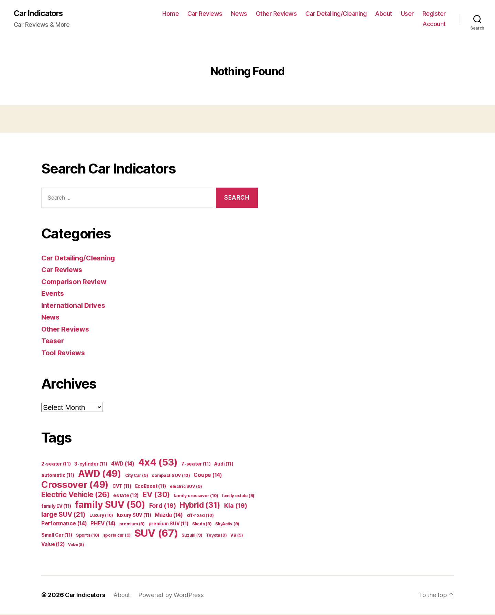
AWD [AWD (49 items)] (99, 474)
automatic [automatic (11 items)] (57, 476)
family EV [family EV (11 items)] (56, 507)
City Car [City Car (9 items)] (136, 476)
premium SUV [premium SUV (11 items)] (168, 524)
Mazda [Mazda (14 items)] (169, 515)
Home (170, 14)
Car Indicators (40, 14)
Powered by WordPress (174, 595)
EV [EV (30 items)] (156, 495)
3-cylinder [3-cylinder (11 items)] (90, 464)
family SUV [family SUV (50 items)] (110, 505)
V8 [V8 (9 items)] (236, 536)
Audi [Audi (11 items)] (223, 464)
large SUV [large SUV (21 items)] (63, 515)
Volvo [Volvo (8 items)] (76, 545)
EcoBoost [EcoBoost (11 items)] (150, 487)
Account (434, 24)
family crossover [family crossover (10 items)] (196, 496)
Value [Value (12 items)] (52, 545)
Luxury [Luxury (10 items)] (101, 515)
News (239, 14)
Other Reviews (276, 14)
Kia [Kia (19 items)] (235, 506)
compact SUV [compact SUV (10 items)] (171, 476)
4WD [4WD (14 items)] (122, 464)
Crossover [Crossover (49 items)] (75, 485)
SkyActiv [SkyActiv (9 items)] (227, 524)
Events (53, 294)
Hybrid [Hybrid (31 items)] (199, 505)
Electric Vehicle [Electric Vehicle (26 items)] (75, 495)
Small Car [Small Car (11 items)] (56, 535)
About (383, 14)
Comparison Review (75, 282)
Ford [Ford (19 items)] (162, 506)
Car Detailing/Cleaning (335, 14)
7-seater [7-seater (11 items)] (196, 464)
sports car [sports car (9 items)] (117, 536)
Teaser (53, 341)
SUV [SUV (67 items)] (156, 534)
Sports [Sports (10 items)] (87, 535)
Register (434, 14)
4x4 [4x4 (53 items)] (158, 463)
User (407, 14)
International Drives (75, 305)
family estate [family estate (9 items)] (238, 496)
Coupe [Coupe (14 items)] (208, 475)
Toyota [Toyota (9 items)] (216, 536)
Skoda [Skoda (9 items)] (202, 524)
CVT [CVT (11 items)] (121, 487)
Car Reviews (204, 14)
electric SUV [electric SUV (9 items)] (186, 487)
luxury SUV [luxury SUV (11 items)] (134, 515)
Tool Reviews (64, 353)
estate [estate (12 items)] (126, 496)
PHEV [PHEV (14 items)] (103, 524)
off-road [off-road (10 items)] (200, 515)
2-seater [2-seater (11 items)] (56, 464)
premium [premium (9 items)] (132, 524)
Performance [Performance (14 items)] (64, 524)
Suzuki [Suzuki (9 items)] (192, 536)
